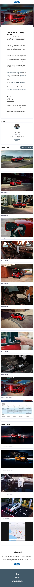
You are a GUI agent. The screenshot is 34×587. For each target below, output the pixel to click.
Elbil (8, 111)
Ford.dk (19, 82)
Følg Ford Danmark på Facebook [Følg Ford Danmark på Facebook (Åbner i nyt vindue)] (17, 581)
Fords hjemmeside (18, 72)
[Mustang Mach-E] (17, 159)
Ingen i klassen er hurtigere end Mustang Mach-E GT (15, 472)
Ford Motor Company (18, 111)
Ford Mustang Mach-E (20, 112)
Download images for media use (27, 147)
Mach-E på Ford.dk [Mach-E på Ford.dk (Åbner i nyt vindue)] (10, 101)
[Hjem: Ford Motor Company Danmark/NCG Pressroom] (16, 2)
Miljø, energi (9, 105)
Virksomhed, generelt (22, 105)
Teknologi (10, 111)
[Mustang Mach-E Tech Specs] (17, 409)
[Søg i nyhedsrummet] (32, 2)
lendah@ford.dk (17, 139)
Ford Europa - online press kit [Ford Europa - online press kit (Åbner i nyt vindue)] (17, 583)
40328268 (17, 140)
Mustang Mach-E (10, 112)
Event (24, 111)
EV (22, 111)
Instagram (9, 83)
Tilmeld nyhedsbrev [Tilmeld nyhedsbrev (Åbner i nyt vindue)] (10, 99)
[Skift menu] (1, 2)
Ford (13, 111)
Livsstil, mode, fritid (15, 105)
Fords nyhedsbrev (23, 75)
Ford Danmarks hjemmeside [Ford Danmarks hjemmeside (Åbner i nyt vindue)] (17, 580)
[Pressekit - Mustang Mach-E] (17, 386)
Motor (12, 107)
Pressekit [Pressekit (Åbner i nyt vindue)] (8, 98)
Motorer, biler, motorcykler (17, 107)
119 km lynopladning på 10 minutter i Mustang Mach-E (16, 521)
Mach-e (14, 112)
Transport (8, 107)
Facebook (23, 82)
